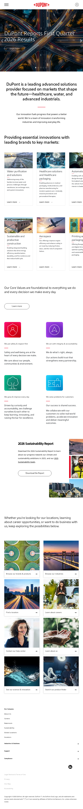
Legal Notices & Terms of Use (15, 774)
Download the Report (35, 473)
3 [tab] (41, 68)
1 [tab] (36, 68)
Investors (7, 737)
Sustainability (9, 728)
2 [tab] (39, 68)
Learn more (15, 48)
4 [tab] (44, 68)
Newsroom (8, 723)
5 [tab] (46, 68)
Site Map (7, 784)
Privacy (7, 779)
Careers (7, 718)
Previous (2, 40)
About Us (7, 714)
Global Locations (10, 732)
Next (80, 40)
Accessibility (8, 788)
